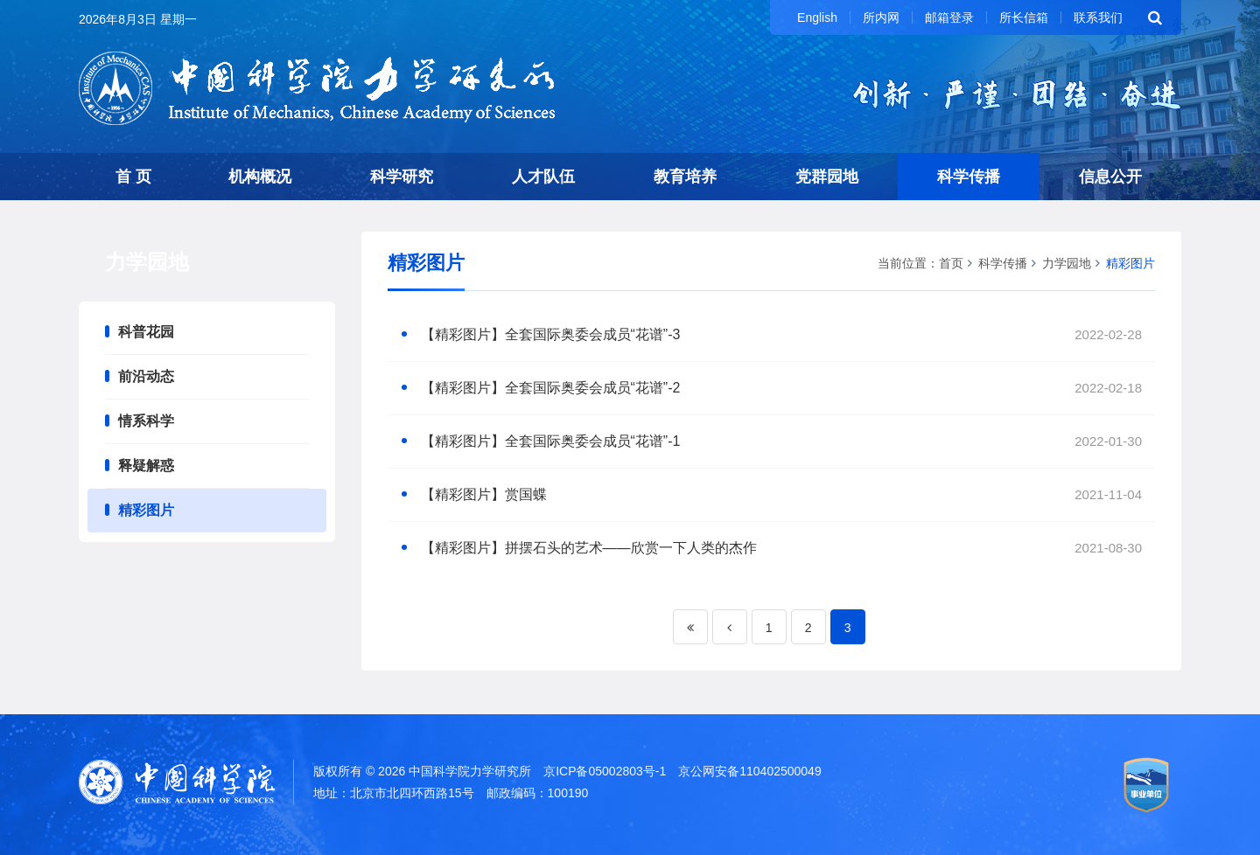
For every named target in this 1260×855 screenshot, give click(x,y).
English (817, 17)
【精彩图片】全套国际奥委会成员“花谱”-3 (551, 334)
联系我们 (1098, 17)
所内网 (881, 17)
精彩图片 (146, 510)
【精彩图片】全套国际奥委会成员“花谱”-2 (551, 387)
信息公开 (1110, 176)
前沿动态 (146, 376)
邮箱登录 (949, 17)
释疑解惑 (146, 465)
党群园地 (826, 176)
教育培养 (685, 176)
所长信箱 (1023, 17)
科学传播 (968, 176)
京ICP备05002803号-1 (604, 771)
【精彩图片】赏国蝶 (484, 494)
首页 (951, 263)
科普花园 (146, 331)
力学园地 (1066, 263)
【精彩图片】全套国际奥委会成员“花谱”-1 (551, 441)
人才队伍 (543, 176)
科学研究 (401, 176)
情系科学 (146, 421)
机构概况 (259, 176)
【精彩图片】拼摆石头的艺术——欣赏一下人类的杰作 (589, 547)
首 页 (133, 176)
